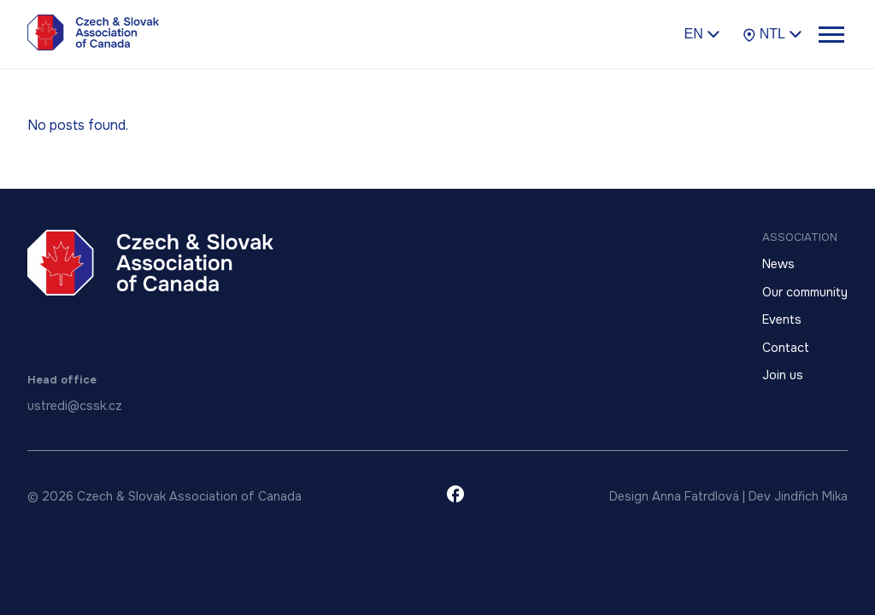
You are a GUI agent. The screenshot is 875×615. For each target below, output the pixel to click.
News (778, 264)
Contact (785, 347)
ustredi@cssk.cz (74, 405)
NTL (772, 34)
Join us (782, 375)
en (701, 33)
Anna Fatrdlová (695, 496)
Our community (805, 292)
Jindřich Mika (811, 496)
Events (782, 319)
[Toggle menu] (830, 34)
